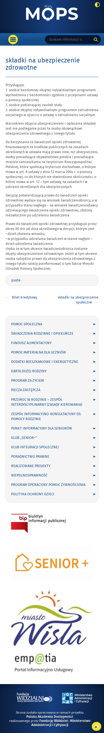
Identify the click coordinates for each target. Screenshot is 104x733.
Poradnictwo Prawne (30, 456)
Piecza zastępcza (25, 390)
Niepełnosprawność (29, 475)
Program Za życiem (27, 380)
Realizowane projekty (30, 466)
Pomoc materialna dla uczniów (38, 352)
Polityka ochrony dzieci (32, 494)
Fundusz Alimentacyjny (31, 343)
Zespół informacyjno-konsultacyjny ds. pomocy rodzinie (46, 417)
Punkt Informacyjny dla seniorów (41, 428)
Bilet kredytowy (24, 297)
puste (16, 280)
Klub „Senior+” (24, 437)
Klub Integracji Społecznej (35, 447)
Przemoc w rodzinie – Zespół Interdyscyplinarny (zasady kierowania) (46, 402)
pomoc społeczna (26, 324)
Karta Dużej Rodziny (29, 371)
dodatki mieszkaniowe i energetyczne (44, 361)
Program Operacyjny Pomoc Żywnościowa (48, 484)
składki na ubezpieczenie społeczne (78, 300)
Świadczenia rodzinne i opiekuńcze (42, 333)
